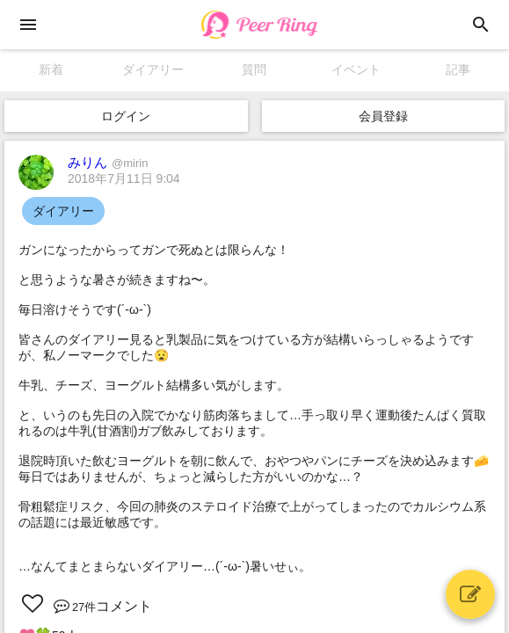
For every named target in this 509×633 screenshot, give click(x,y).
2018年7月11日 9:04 (124, 178)
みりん (108, 162)
